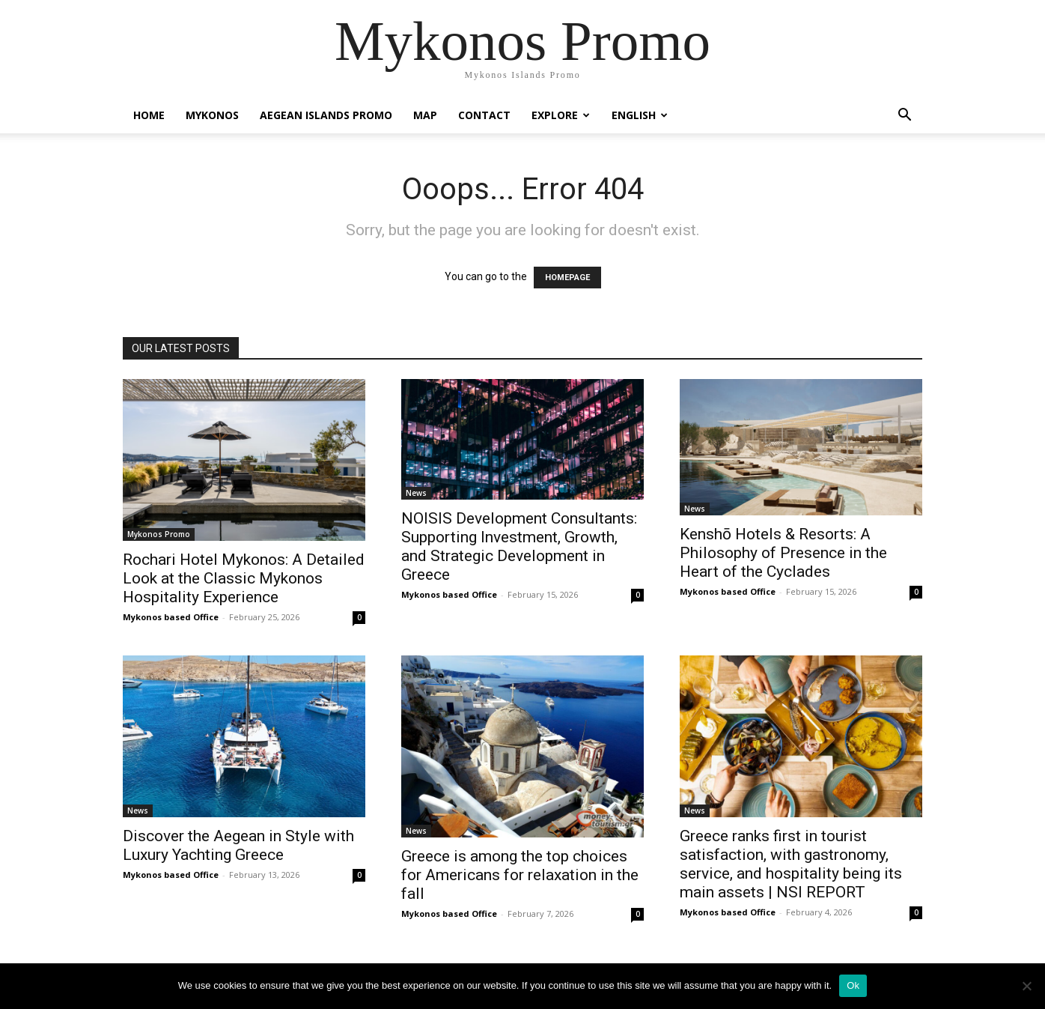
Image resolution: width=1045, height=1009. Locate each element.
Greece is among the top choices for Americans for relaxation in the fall (520, 875)
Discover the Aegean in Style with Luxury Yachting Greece (238, 845)
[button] (904, 116)
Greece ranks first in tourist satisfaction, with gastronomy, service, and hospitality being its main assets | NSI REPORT (791, 864)
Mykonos (212, 115)
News (416, 493)
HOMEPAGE (567, 277)
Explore (560, 115)
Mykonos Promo (158, 534)
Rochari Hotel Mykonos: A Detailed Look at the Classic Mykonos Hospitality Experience (244, 578)
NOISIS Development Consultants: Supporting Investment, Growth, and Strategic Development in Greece (519, 546)
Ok (853, 985)
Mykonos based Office (171, 616)
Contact (484, 115)
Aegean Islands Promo (326, 115)
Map (425, 115)
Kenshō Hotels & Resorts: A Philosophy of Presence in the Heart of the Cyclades (783, 553)
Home (149, 115)
